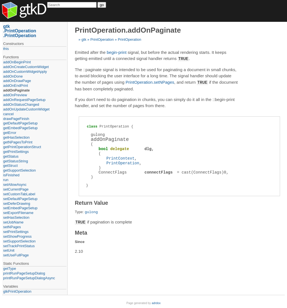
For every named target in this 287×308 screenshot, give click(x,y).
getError (9, 133)
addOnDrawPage (17, 81)
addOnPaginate (16, 90)
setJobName (13, 222)
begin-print (116, 52)
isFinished (11, 175)
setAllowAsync (15, 184)
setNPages (12, 227)
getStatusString (15, 161)
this (6, 49)
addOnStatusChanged (21, 104)
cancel (8, 114)
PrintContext (120, 157)
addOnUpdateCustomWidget (26, 109)
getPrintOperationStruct (22, 147)
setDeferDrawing (16, 203)
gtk (84, 39)
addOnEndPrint (15, 85)
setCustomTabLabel (19, 194)
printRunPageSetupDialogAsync (29, 278)
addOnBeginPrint (17, 62)
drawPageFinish (16, 119)
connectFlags (159, 171)
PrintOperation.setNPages (150, 82)
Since (80, 241)
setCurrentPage (15, 189)
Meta (81, 232)
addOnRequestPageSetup (24, 100)
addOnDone (13, 76)
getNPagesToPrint (17, 142)
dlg (148, 148)
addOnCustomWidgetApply (25, 71)
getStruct (10, 165)
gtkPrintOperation (17, 291)
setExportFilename (18, 213)
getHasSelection (16, 137)
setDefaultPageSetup (20, 199)
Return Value (91, 202)
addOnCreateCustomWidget (26, 67)
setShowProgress (17, 236)
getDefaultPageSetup (20, 123)
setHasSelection (16, 217)
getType (9, 268)
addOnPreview (15, 95)
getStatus (10, 156)
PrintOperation (102, 39)
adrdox (156, 303)
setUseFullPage (16, 255)
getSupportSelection (19, 170)
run (5, 180)
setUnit (8, 250)
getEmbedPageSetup (20, 128)
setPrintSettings (15, 232)
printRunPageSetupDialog (24, 273)
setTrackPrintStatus (19, 246)
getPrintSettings (16, 152)
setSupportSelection (19, 241)
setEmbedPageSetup (20, 208)
